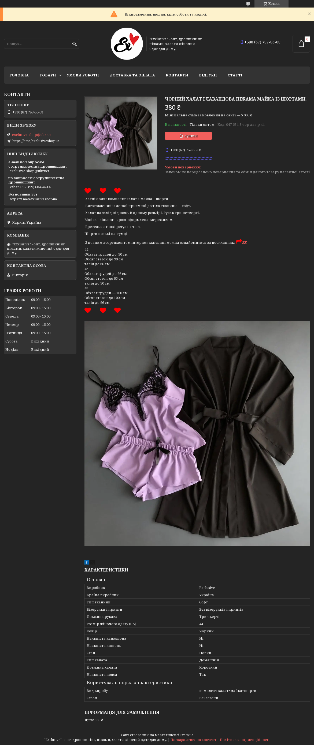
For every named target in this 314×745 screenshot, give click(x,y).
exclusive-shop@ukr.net (31, 134)
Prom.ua (186, 735)
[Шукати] (74, 44)
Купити (191, 135)
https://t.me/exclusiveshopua (36, 140)
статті (235, 75)
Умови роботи (83, 75)
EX (244, 242)
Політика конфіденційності (245, 739)
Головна (19, 75)
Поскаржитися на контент (193, 739)
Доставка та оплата (132, 75)
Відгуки (208, 75)
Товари (47, 75)
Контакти (177, 75)
